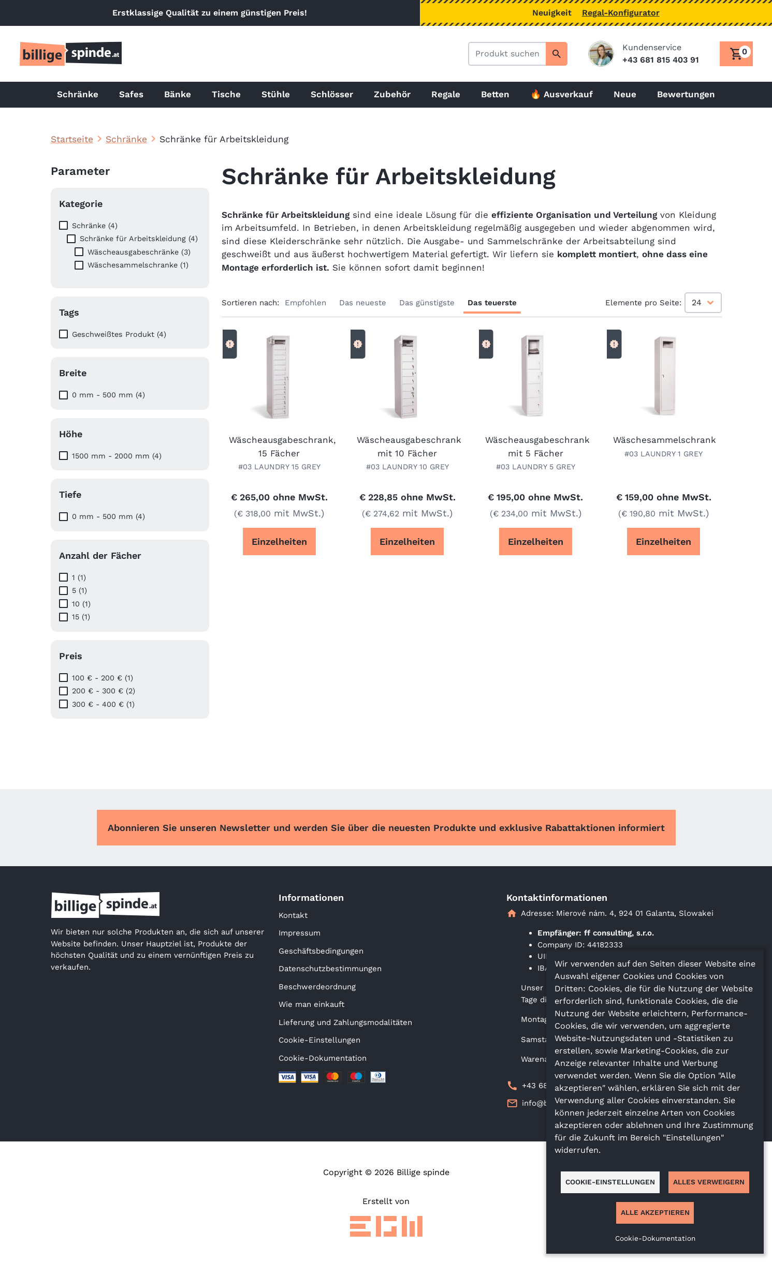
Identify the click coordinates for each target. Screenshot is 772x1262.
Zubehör (392, 94)
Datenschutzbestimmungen (330, 968)
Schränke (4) (95, 225)
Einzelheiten (279, 541)
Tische (226, 94)
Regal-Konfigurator (621, 13)
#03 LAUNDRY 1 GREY (663, 454)
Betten (495, 94)
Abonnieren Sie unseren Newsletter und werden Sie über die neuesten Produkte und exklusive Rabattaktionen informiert (386, 827)
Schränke (77, 94)
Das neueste (362, 302)
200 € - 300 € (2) (103, 691)
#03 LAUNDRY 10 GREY (407, 467)
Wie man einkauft (311, 1004)
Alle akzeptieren (655, 1212)
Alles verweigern (709, 1182)
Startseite (72, 139)
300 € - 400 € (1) (103, 704)
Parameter (80, 171)
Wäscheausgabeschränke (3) (139, 252)
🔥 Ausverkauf (561, 94)
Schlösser (332, 94)
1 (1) (79, 577)
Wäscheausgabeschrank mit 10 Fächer (407, 446)
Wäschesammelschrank (664, 440)
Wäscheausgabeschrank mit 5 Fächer (536, 446)
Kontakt (293, 915)
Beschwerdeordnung (317, 986)
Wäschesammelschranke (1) (138, 265)
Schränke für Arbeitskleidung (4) (139, 238)
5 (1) (79, 590)
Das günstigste (427, 302)
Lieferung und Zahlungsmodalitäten (345, 1022)
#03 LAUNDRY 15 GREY (279, 467)
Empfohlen (305, 302)
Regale (445, 94)
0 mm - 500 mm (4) (108, 395)
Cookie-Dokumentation (323, 1058)
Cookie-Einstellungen (319, 1040)
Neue (625, 94)
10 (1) (81, 604)
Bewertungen (686, 94)
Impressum (300, 933)
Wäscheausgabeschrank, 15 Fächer (279, 446)
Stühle (275, 94)
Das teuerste (492, 302)
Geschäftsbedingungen (321, 951)
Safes (131, 94)
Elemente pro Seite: (643, 302)
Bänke (177, 94)
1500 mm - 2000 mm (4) (117, 456)
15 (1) (81, 617)
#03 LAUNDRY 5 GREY (535, 467)
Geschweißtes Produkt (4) (119, 334)
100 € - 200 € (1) (102, 678)
